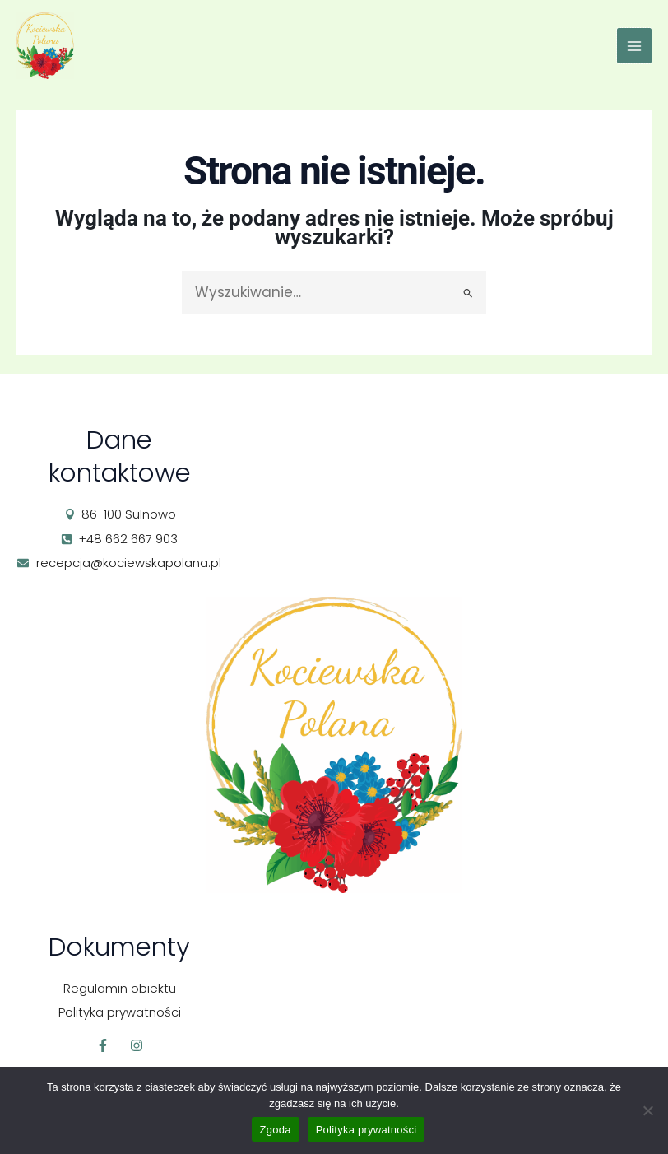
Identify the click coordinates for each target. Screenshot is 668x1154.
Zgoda (275, 1130)
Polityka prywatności (366, 1130)
